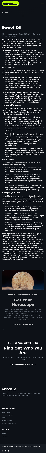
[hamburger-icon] (42, 3)
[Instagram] (2, 450)
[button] (23, 16)
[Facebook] (8, 450)
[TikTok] (5, 450)
